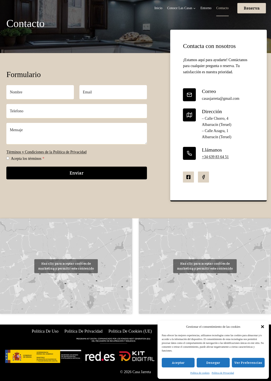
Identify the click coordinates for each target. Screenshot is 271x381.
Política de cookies (200, 372)
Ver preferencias (248, 363)
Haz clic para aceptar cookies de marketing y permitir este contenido (66, 266)
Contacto (222, 8)
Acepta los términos (27, 158)
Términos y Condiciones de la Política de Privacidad (46, 152)
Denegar (213, 363)
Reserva (252, 8)
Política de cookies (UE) (130, 331)
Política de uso (45, 331)
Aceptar (178, 363)
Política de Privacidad (223, 372)
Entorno (206, 8)
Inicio (158, 8)
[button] (262, 327)
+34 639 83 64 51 (215, 157)
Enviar (77, 173)
